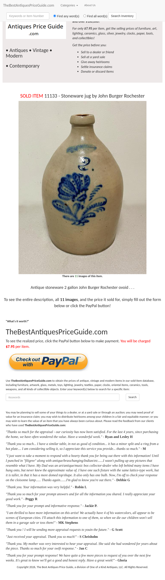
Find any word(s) (64, 16)
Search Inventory (122, 16)
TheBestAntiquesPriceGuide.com (28, 5)
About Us (90, 5)
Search (133, 397)
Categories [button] (69, 5)
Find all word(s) (93, 16)
